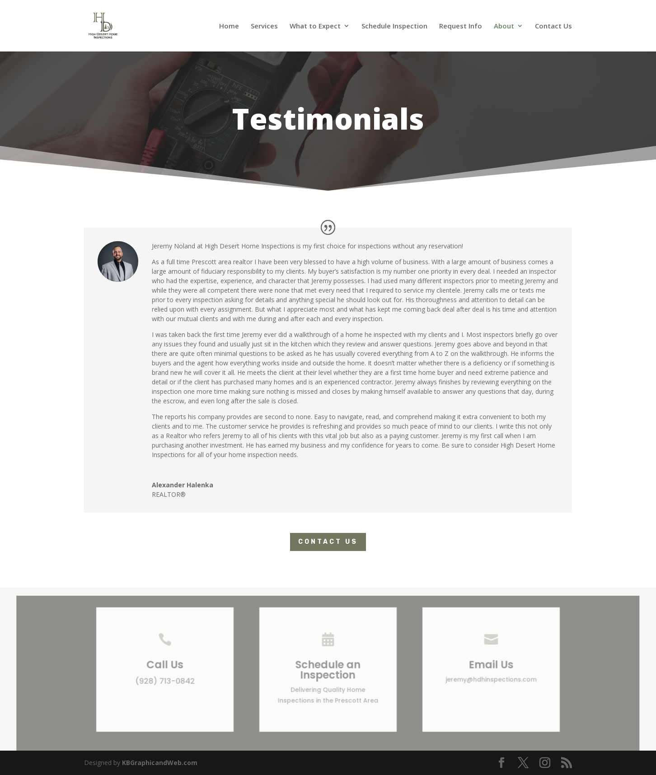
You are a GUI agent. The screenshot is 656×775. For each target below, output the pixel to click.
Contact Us (553, 26)
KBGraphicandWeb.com (159, 762)
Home (229, 26)
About (504, 26)
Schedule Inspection (394, 26)
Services (264, 26)
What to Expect (315, 26)
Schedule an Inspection (328, 673)
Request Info (460, 26)
